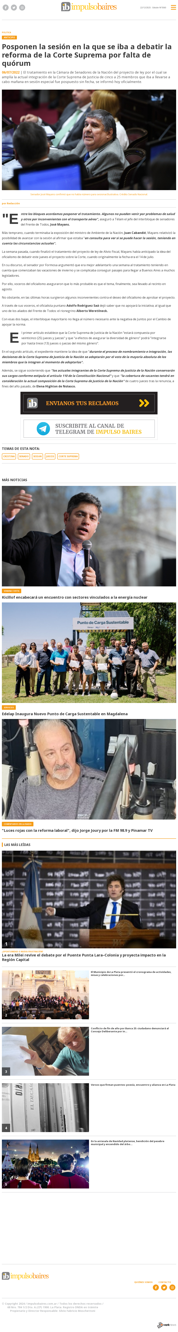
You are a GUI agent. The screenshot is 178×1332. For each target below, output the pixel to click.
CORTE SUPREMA (68, 456)
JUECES (50, 456)
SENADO (24, 456)
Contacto (164, 1282)
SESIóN (37, 456)
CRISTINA (9, 456)
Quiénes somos (143, 1282)
